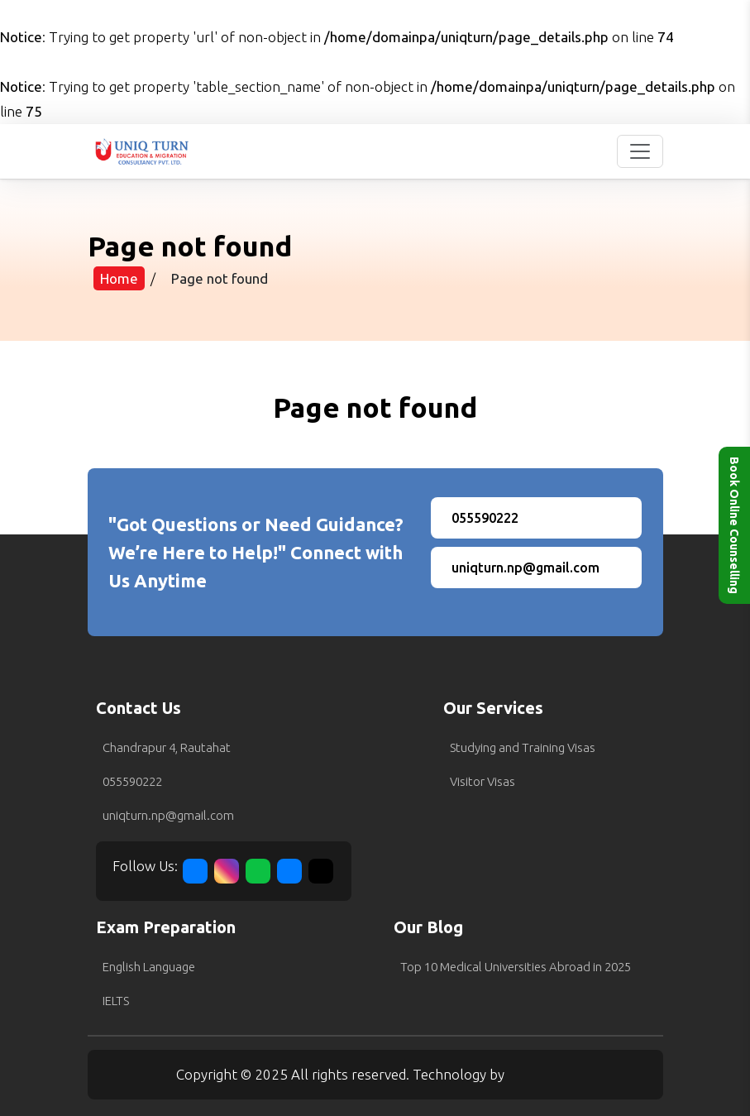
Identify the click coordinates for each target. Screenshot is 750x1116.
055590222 (132, 781)
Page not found (219, 278)
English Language (149, 967)
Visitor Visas (482, 781)
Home (119, 278)
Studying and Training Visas (522, 747)
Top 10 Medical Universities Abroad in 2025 (515, 967)
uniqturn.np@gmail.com (168, 815)
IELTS (116, 1001)
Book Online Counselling (734, 525)
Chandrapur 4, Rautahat (167, 747)
